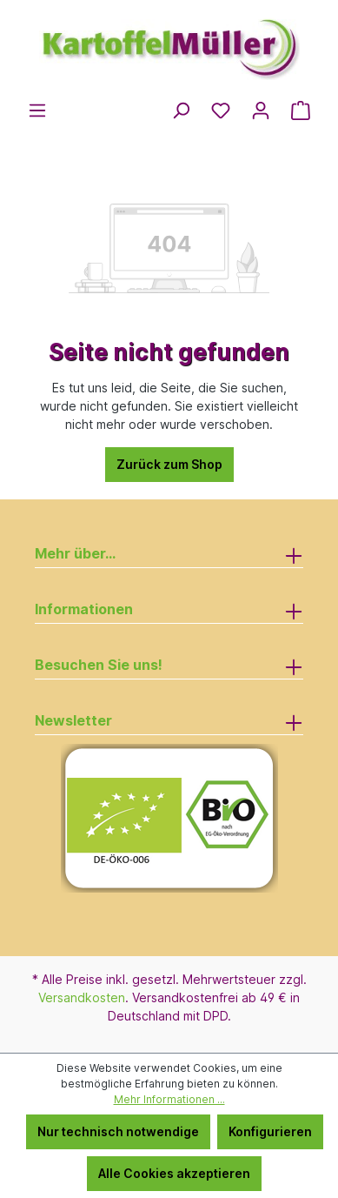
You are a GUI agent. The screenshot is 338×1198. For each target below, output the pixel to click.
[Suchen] (181, 110)
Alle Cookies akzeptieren (174, 1173)
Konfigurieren (270, 1131)
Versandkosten (81, 997)
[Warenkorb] (301, 110)
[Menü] (37, 110)
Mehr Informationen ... (169, 1099)
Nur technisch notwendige (118, 1131)
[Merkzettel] (221, 110)
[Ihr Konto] (261, 110)
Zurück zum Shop (169, 464)
